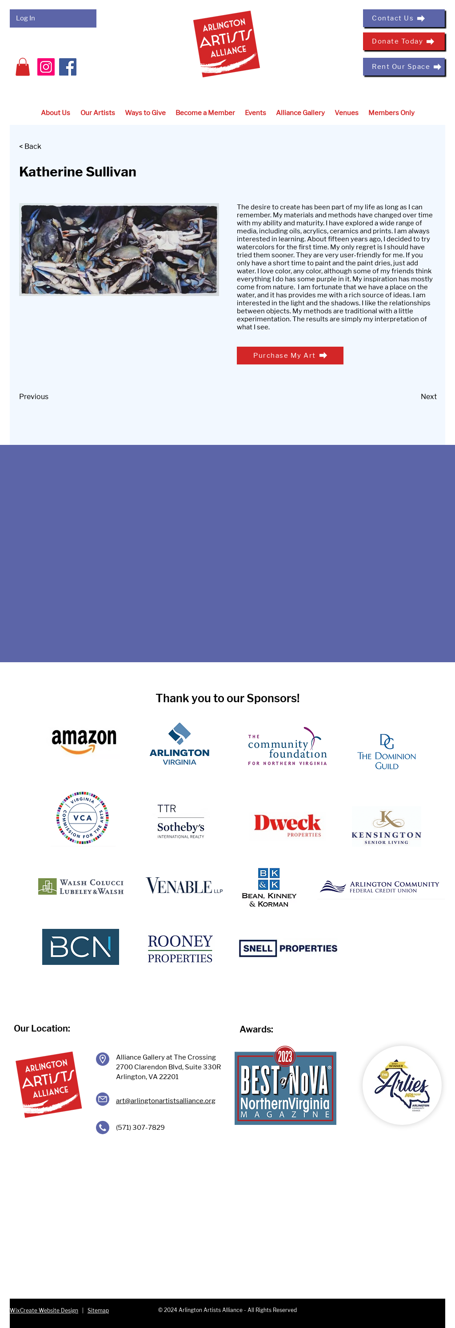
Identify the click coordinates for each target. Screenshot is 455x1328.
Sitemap (98, 1310)
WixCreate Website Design (44, 1310)
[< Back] (48, 147)
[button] (22, 67)
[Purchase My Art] (290, 355)
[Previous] (48, 397)
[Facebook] (67, 67)
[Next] (414, 397)
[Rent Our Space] (404, 67)
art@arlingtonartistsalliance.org (166, 1101)
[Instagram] (46, 67)
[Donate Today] (404, 41)
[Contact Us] (404, 18)
